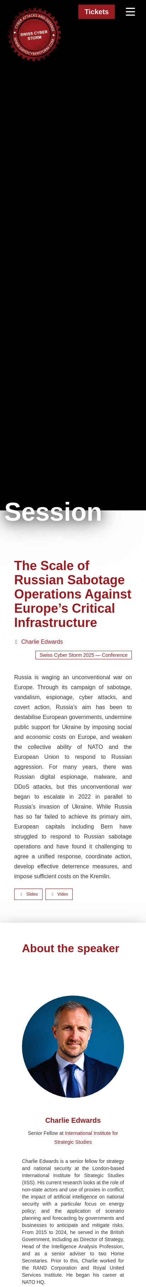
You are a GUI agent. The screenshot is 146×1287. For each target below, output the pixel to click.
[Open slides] (28, 894)
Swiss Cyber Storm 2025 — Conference (84, 655)
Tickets (96, 12)
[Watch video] (59, 894)
